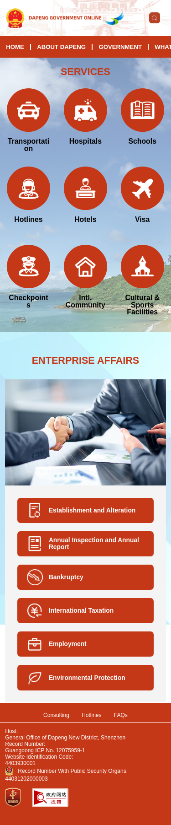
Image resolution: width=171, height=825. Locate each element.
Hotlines (91, 715)
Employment (68, 644)
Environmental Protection (87, 677)
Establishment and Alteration (92, 510)
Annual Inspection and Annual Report (94, 543)
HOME (15, 47)
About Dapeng (61, 47)
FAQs (121, 715)
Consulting (56, 715)
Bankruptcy (66, 577)
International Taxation (81, 610)
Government (120, 47)
